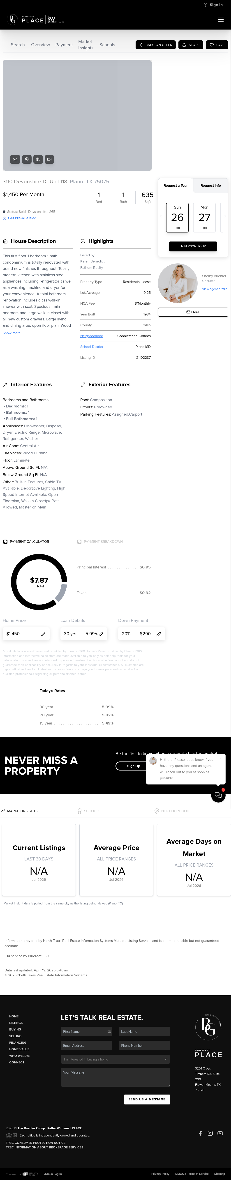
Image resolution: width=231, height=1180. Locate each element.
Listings (16, 1023)
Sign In (213, 4)
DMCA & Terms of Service (192, 1174)
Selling (15, 1036)
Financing (17, 1043)
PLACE (77, 1128)
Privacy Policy (160, 1174)
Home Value (19, 1049)
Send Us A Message (147, 1099)
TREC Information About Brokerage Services (44, 1147)
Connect (16, 1062)
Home (13, 1016)
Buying (15, 1029)
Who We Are (19, 1056)
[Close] (221, 1130)
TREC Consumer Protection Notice (35, 1143)
